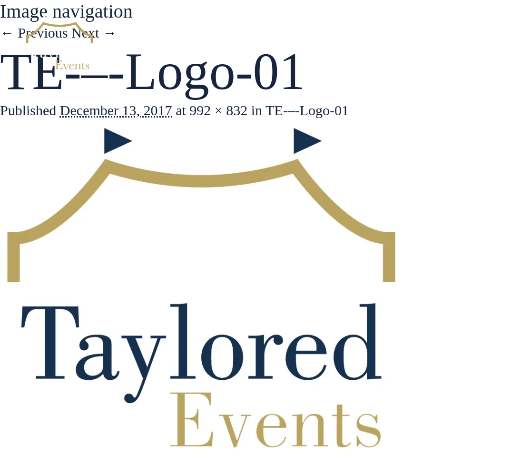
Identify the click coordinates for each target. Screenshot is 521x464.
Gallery (408, 43)
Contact (466, 43)
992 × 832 (218, 110)
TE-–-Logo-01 (307, 110)
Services (349, 43)
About (293, 43)
